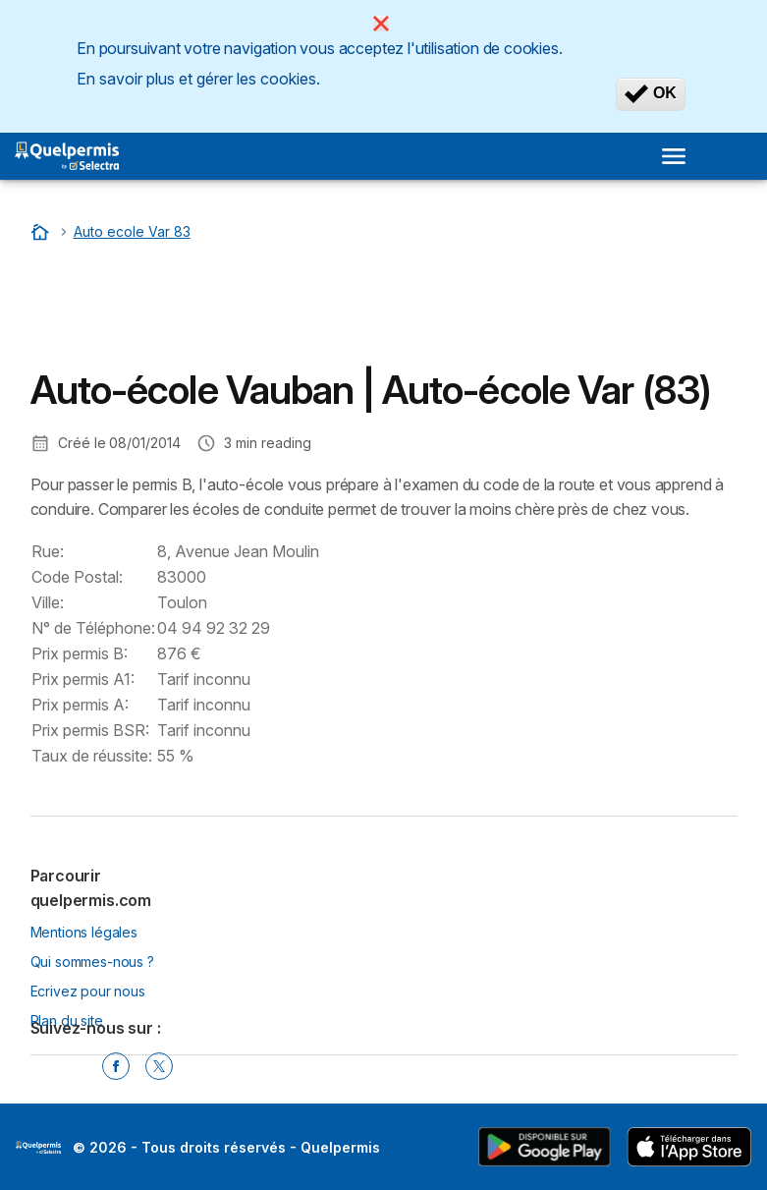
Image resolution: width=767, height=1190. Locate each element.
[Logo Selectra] (67, 156)
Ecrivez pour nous (87, 991)
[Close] (381, 23)
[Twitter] (159, 1066)
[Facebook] (116, 1066)
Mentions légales (84, 932)
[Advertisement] (187, 309)
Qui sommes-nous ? (92, 961)
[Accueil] (42, 231)
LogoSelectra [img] (38, 1148)
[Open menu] (673, 156)
